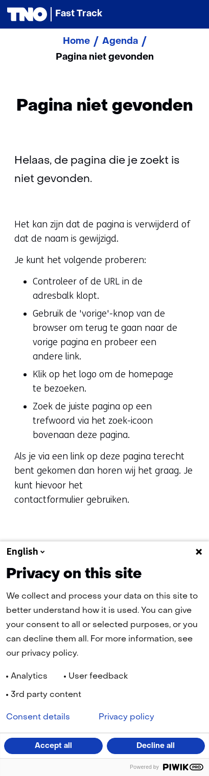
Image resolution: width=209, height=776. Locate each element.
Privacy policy (126, 717)
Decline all (155, 745)
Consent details (38, 717)
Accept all (53, 745)
